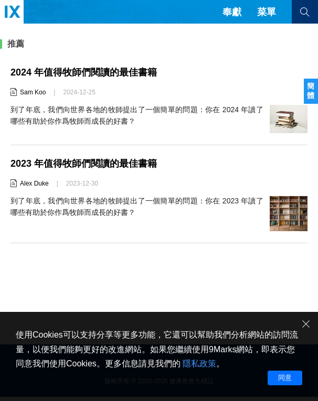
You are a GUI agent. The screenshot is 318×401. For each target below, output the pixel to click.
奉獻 (231, 12)
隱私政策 (199, 363)
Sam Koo (33, 92)
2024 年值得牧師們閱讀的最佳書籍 (83, 72)
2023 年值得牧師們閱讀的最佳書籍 (83, 163)
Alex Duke (34, 183)
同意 (285, 378)
